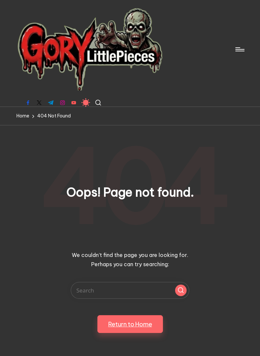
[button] (181, 290)
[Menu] (239, 49)
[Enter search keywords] (130, 290)
